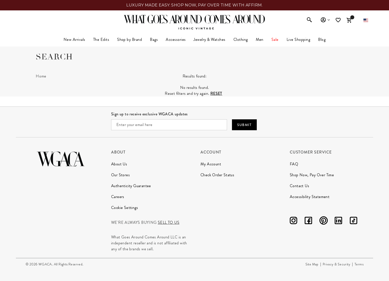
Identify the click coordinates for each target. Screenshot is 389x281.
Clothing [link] (240, 39)
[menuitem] (74, 40)
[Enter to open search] (309, 20)
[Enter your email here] (169, 124)
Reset (216, 93)
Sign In (325, 20)
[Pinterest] (323, 221)
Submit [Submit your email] (244, 124)
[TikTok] (353, 221)
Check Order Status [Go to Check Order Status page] (217, 175)
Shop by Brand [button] (129, 39)
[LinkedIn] (338, 221)
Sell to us (168, 222)
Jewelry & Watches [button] (209, 39)
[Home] (41, 76)
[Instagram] (293, 221)
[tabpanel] (194, 84)
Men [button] (259, 39)
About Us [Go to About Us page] (119, 164)
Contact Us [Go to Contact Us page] (299, 186)
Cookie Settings (124, 207)
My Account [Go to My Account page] (210, 164)
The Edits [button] (101, 39)
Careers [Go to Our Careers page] (117, 197)
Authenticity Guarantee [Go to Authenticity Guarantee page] (131, 186)
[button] (365, 20)
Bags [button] (154, 39)
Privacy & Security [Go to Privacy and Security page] (336, 264)
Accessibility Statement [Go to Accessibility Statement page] (309, 197)
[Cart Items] (349, 20)
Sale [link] (275, 39)
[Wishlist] (338, 20)
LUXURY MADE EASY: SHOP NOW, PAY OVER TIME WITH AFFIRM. (194, 5)
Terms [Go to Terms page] (359, 264)
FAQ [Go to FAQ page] (294, 164)
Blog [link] (321, 39)
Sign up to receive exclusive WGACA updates (149, 114)
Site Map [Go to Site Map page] (312, 264)
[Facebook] (308, 221)
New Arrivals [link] (74, 39)
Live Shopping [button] (298, 39)
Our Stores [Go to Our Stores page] (120, 175)
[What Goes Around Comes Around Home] (194, 19)
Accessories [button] (176, 39)
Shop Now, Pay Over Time (312, 175)
